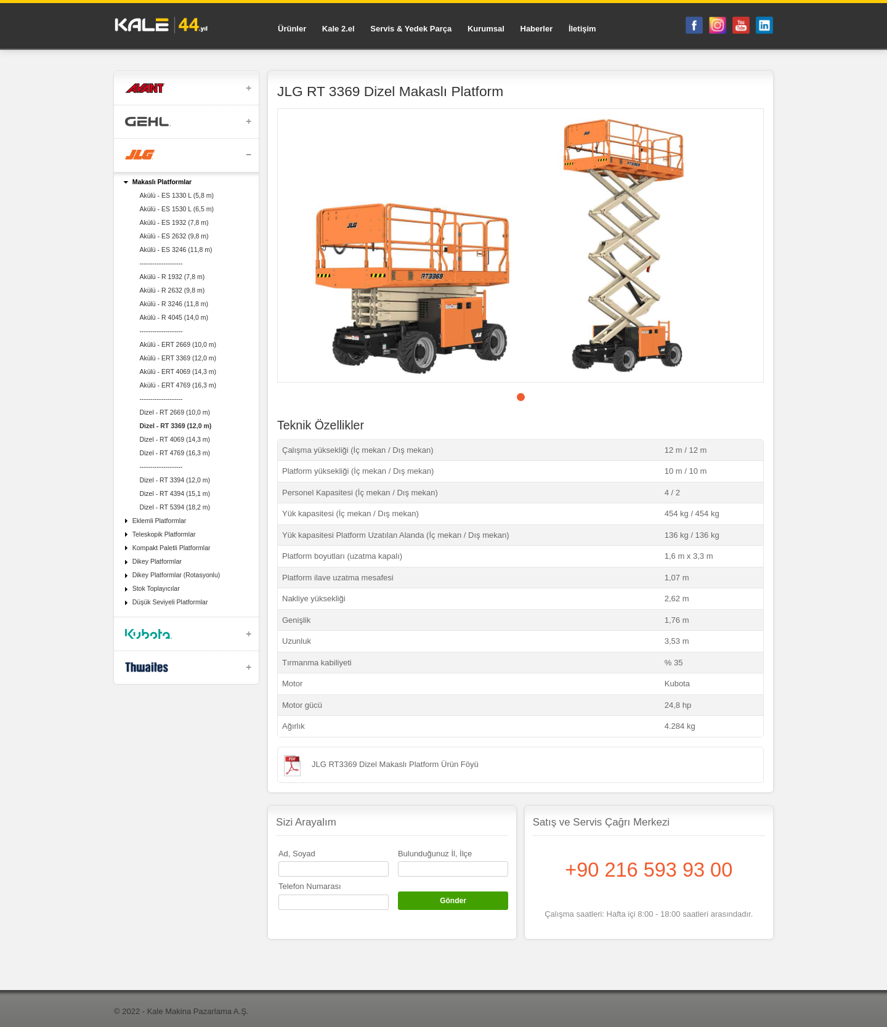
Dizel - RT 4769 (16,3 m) (174, 453)
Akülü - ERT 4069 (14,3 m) (177, 371)
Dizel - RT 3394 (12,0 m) (174, 480)
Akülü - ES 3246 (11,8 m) (175, 249)
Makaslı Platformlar (162, 181)
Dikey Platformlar (157, 561)
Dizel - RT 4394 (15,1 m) (174, 493)
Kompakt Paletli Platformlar (171, 547)
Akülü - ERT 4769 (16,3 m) (177, 385)
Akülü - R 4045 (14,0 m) (173, 317)
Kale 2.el (338, 28)
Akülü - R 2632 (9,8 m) (172, 290)
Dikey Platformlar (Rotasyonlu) (176, 574)
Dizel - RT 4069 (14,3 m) (174, 439)
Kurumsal (486, 28)
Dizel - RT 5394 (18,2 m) (174, 507)
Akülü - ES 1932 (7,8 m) (173, 222)
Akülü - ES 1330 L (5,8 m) (176, 195)
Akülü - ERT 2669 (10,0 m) (177, 344)
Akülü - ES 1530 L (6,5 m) (176, 209)
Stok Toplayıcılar (156, 588)
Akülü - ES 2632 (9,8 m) (173, 236)
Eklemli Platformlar (159, 520)
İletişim (582, 28)
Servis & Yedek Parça (411, 28)
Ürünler (292, 28)
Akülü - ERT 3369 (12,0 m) (177, 358)
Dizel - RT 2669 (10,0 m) (174, 412)
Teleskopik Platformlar (164, 534)
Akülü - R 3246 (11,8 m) (173, 303)
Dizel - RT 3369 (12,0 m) (175, 425)
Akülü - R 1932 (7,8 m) (172, 276)
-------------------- (160, 263)
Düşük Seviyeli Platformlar (170, 602)
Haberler (536, 28)
